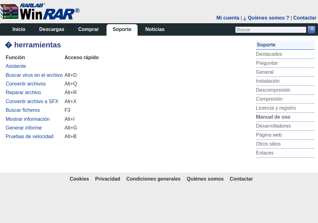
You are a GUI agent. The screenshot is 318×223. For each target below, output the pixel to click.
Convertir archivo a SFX (32, 101)
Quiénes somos (205, 178)
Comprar (88, 29)
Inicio (18, 29)
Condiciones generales (153, 178)
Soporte (122, 29)
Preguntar (267, 63)
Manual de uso (273, 117)
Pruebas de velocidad (29, 136)
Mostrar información (27, 119)
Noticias (155, 29)
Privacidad (107, 178)
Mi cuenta (227, 17)
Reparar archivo (23, 92)
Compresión (269, 99)
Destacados (269, 54)
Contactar (304, 17)
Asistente (16, 66)
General (265, 72)
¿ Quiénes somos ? (266, 17)
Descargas (51, 29)
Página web (269, 135)
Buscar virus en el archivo (34, 75)
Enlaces (265, 152)
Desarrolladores (273, 126)
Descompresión (273, 90)
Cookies (79, 178)
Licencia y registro (276, 108)
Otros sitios (268, 143)
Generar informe (24, 127)
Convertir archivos (26, 83)
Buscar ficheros (23, 110)
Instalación (268, 81)
